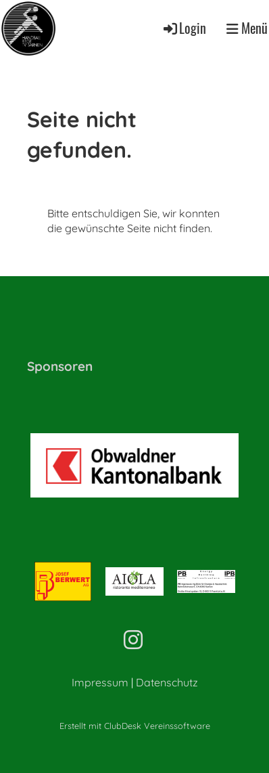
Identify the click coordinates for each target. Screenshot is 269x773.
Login (184, 28)
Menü (247, 28)
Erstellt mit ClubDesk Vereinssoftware (134, 725)
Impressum (100, 682)
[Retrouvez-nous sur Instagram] (133, 639)
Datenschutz (167, 682)
